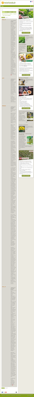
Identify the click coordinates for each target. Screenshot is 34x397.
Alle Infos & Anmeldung (26, 32)
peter (3, 78)
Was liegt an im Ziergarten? (23, 124)
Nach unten (3, 17)
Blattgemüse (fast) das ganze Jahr (25, 19)
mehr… (27, 39)
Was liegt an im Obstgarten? (23, 77)
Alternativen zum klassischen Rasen (25, 161)
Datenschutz (8, 395)
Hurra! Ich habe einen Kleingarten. (24, 111)
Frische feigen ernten (22, 97)
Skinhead (4, 105)
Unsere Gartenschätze (22, 44)
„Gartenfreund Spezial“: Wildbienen (25, 63)
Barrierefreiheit (18, 395)
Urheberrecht (13, 395)
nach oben (30, 395)
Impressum (3, 395)
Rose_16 (4, 19)
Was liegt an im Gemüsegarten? (24, 35)
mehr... (20, 148)
